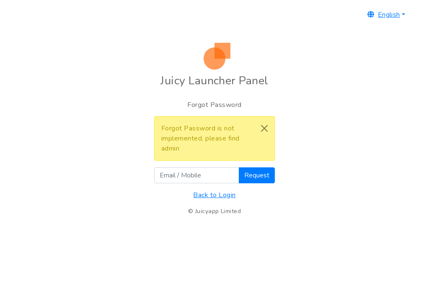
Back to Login (214, 195)
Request (256, 175)
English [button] (383, 14)
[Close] (264, 128)
